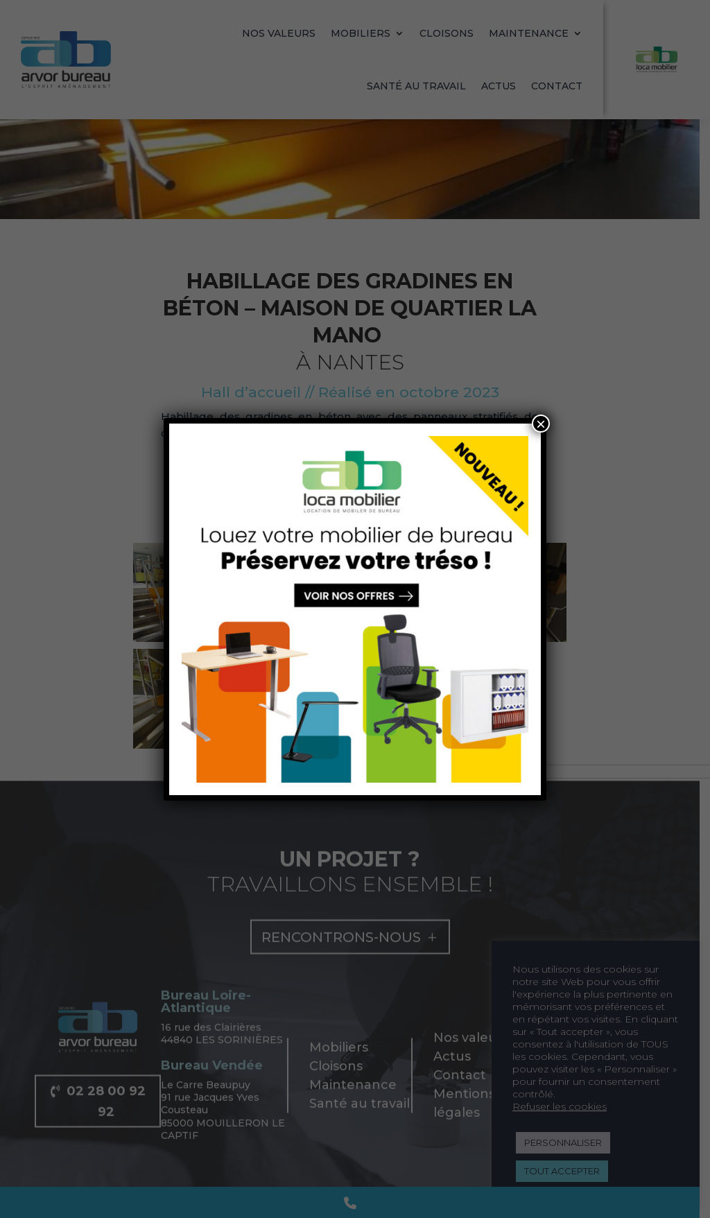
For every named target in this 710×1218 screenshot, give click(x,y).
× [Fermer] (541, 424)
